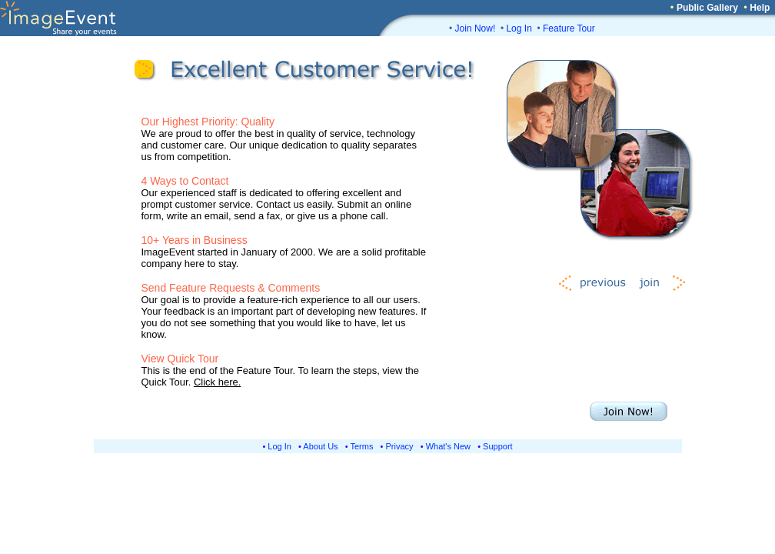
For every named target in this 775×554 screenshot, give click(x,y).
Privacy (400, 446)
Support (498, 446)
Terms (362, 446)
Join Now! (475, 28)
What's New (448, 446)
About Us (320, 446)
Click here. (217, 382)
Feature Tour (569, 28)
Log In (518, 28)
